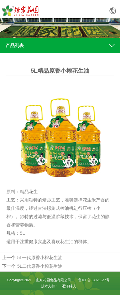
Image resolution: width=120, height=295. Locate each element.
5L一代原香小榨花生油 (40, 257)
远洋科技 (69, 286)
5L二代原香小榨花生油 (40, 266)
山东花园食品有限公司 (53, 280)
